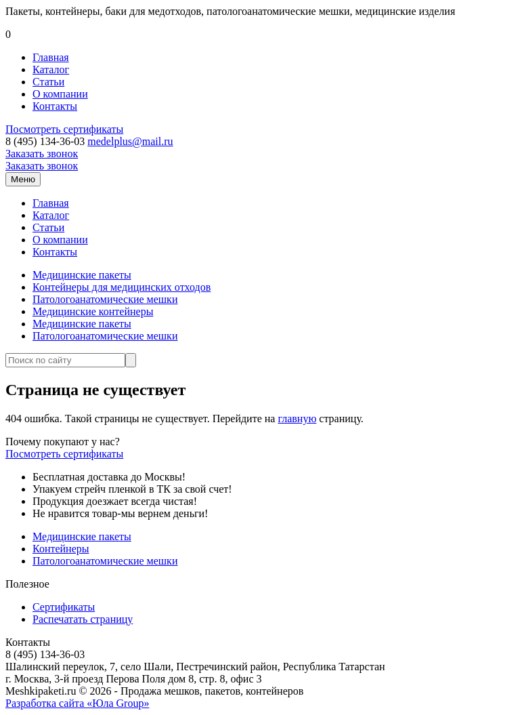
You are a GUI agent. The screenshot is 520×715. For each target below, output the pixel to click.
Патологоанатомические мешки (104, 299)
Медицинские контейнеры (92, 311)
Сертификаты (63, 607)
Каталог (50, 69)
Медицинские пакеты (81, 275)
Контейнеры (60, 548)
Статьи (48, 81)
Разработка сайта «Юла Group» (77, 703)
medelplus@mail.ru (130, 141)
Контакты (54, 106)
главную (297, 418)
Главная (50, 57)
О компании (60, 94)
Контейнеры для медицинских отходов (121, 287)
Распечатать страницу (82, 619)
